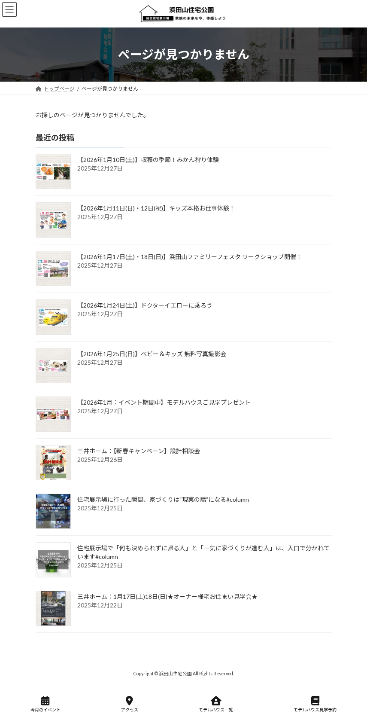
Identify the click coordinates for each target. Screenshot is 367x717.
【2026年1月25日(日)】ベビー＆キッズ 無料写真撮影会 (151, 353)
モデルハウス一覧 (216, 704)
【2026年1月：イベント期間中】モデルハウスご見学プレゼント (164, 402)
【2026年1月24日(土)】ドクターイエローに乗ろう (144, 305)
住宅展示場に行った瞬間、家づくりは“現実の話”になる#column (163, 499)
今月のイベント (45, 704)
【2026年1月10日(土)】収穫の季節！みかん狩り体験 (148, 159)
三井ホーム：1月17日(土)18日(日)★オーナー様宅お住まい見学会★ (167, 596)
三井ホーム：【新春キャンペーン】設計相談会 (138, 451)
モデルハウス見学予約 (315, 704)
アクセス (129, 704)
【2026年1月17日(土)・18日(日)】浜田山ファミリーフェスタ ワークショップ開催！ (189, 256)
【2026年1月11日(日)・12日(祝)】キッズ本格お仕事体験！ (156, 208)
